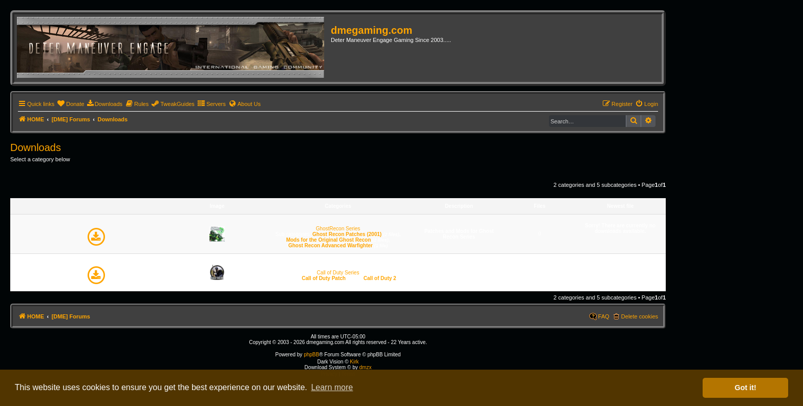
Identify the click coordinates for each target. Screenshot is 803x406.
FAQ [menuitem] (603, 316)
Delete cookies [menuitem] (639, 316)
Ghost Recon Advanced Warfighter (330, 245)
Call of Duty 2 (380, 278)
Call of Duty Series (338, 272)
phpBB (311, 354)
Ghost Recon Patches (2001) (347, 234)
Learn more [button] (332, 387)
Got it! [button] (745, 387)
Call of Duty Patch (324, 278)
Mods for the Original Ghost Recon (328, 240)
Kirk (354, 362)
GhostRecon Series (338, 228)
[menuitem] (70, 104)
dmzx (365, 367)
